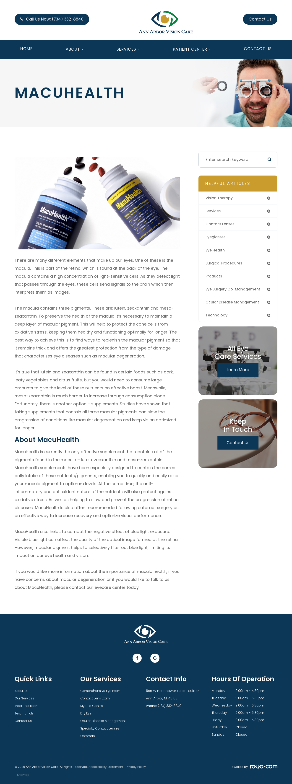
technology (217, 318)
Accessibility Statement (106, 765)
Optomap (88, 734)
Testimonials (25, 712)
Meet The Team (28, 705)
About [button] (74, 50)
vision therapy (220, 198)
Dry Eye (86, 712)
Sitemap (23, 773)
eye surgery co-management (235, 292)
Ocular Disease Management (105, 720)
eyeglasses (217, 238)
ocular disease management (235, 305)
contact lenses (221, 225)
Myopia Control (93, 705)
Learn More (238, 373)
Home (26, 50)
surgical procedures (225, 265)
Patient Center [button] (192, 50)
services (214, 212)
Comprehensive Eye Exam (102, 690)
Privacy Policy (136, 765)
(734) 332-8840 (171, 705)
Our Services (25, 698)
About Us (22, 690)
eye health (216, 252)
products (214, 278)
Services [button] (128, 50)
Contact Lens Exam (96, 698)
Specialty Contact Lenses (101, 727)
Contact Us (258, 50)
